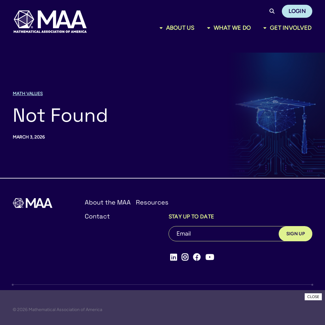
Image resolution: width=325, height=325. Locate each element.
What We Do (232, 27)
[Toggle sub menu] (162, 28)
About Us (180, 27)
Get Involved (290, 27)
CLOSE (313, 297)
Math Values (28, 93)
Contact (97, 216)
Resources (152, 202)
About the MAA (108, 202)
